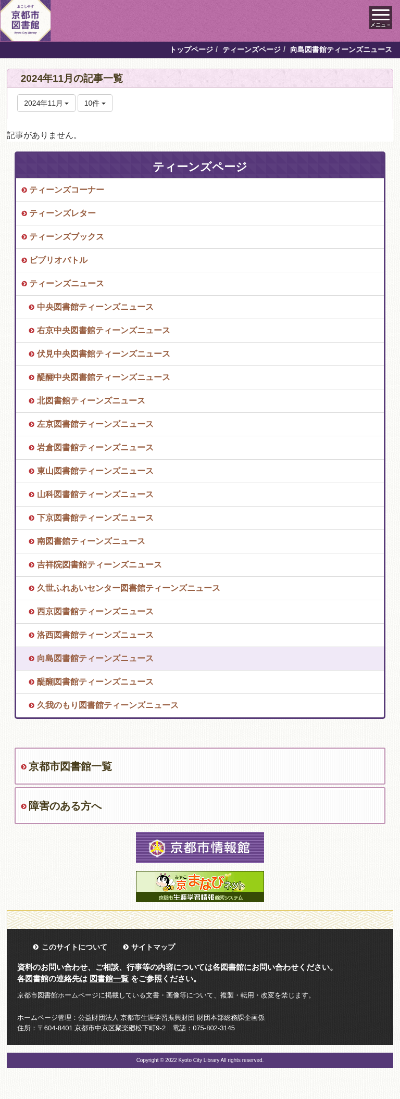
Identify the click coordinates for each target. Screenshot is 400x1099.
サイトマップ (153, 947)
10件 (95, 103)
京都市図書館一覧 (70, 766)
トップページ (191, 49)
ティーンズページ (251, 49)
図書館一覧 (109, 978)
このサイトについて (74, 947)
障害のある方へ (65, 806)
